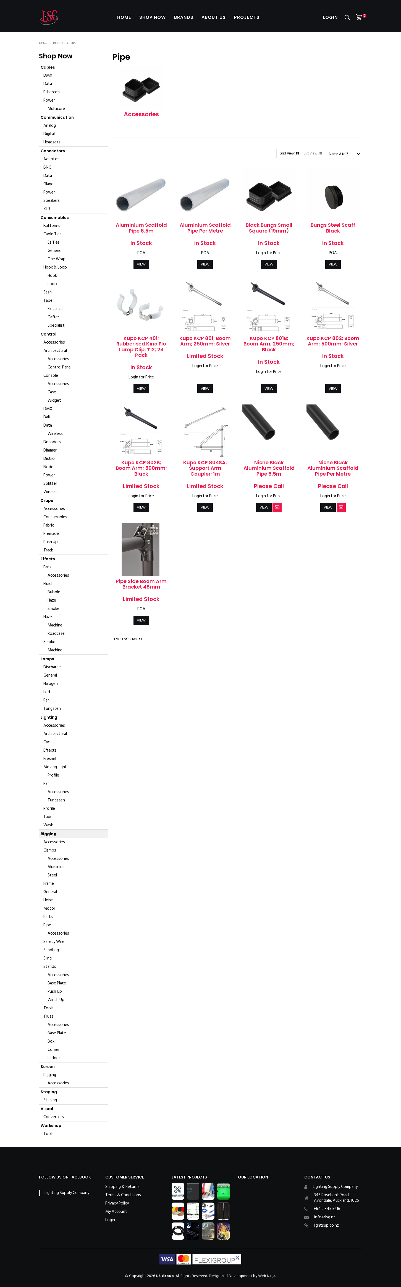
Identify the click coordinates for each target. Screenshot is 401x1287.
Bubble (54, 592)
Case (52, 392)
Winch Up (56, 999)
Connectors (53, 151)
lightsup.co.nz (326, 1225)
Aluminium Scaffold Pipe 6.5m (141, 227)
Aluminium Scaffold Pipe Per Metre (205, 227)
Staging (49, 1092)
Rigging (59, 43)
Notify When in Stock (277, 507)
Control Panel (60, 367)
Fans (47, 567)
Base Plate (57, 983)
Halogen (50, 683)
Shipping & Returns (122, 1187)
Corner (54, 1049)
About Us (214, 17)
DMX (47, 75)
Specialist (56, 325)
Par (46, 700)
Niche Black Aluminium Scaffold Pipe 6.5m (269, 468)
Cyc (46, 742)
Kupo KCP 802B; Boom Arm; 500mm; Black (141, 468)
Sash (47, 292)
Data (47, 83)
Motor (49, 908)
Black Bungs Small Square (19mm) (269, 227)
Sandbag (51, 949)
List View (310, 153)
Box (51, 1041)
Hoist (48, 900)
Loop (52, 283)
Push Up (50, 541)
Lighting (49, 717)
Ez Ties (54, 242)
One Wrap (56, 259)
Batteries (51, 225)
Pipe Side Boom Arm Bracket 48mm (141, 584)
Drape (47, 500)
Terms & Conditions (123, 1195)
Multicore (56, 108)
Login (330, 17)
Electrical (55, 308)
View (141, 264)
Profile (53, 775)
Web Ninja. (267, 1276)
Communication (57, 117)
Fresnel (49, 758)
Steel (52, 875)
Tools (48, 1008)
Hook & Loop (55, 267)
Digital (49, 133)
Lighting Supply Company (66, 1192)
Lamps (47, 659)
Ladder (54, 1057)
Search (347, 17)
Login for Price (269, 252)
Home (124, 17)
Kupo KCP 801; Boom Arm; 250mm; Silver (205, 341)
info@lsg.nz (324, 1217)
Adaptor (51, 159)
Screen (48, 1066)
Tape (48, 300)
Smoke (53, 608)
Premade (51, 533)
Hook (52, 275)
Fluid (47, 583)
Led (46, 691)
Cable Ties (52, 234)
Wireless (55, 433)
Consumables (55, 217)
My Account (116, 1211)
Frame (48, 883)
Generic (54, 250)
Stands (49, 966)
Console (50, 375)
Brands (183, 17)
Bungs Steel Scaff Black (333, 227)
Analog (49, 125)
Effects (48, 559)
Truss (48, 1016)
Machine (55, 625)
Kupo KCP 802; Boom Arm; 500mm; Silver (332, 341)
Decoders (52, 442)
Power (49, 100)
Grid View (287, 153)
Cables (48, 67)
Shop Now (152, 17)
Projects (247, 17)
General (50, 675)
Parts (48, 916)
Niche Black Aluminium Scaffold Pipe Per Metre (332, 468)
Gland (48, 183)
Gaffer (53, 317)
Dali (46, 417)
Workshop (51, 1125)
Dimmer (50, 450)
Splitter (50, 483)
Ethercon (51, 92)
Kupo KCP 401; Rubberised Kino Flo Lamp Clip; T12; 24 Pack (141, 347)
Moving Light (55, 767)
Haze (52, 600)
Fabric (48, 525)
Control (48, 334)
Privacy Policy (117, 1203)
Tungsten (52, 708)
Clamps (49, 850)
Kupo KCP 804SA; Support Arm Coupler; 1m (205, 468)
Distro (49, 458)
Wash (48, 825)
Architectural (55, 350)
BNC (47, 167)
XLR (46, 208)
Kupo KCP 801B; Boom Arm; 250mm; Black (268, 344)
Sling (47, 958)
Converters (53, 1116)
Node (48, 466)
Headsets (52, 142)
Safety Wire (53, 941)
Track (48, 550)
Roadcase (56, 633)
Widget (54, 400)
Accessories (54, 342)
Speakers (51, 200)
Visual (47, 1108)
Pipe (47, 925)
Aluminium (56, 866)
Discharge (52, 667)
